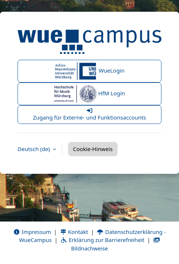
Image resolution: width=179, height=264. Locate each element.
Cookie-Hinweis (92, 149)
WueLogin (90, 71)
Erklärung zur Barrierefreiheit (102, 239)
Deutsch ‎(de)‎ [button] (34, 149)
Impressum (32, 231)
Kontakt (74, 231)
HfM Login (89, 94)
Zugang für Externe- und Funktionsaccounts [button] (89, 114)
